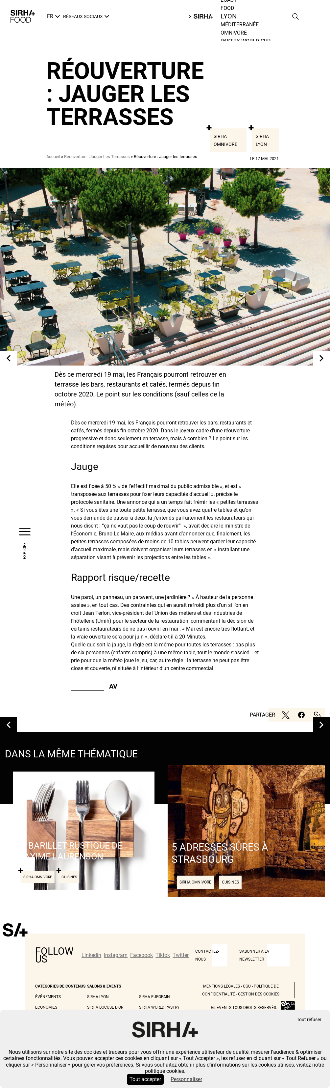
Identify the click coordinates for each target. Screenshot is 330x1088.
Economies (46, 1007)
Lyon (228, 16)
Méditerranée (240, 24)
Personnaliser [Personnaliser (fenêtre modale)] (186, 1079)
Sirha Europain (154, 996)
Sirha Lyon (262, 140)
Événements (48, 996)
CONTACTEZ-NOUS (207, 955)
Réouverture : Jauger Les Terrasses (97, 156)
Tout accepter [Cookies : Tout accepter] (145, 1079)
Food (228, 8)
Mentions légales (221, 986)
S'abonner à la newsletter (254, 955)
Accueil (53, 156)
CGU (247, 986)
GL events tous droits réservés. (244, 1007)
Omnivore (234, 33)
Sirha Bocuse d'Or (105, 1007)
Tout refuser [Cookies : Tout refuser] (309, 1019)
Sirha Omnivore (225, 140)
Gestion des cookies (258, 994)
